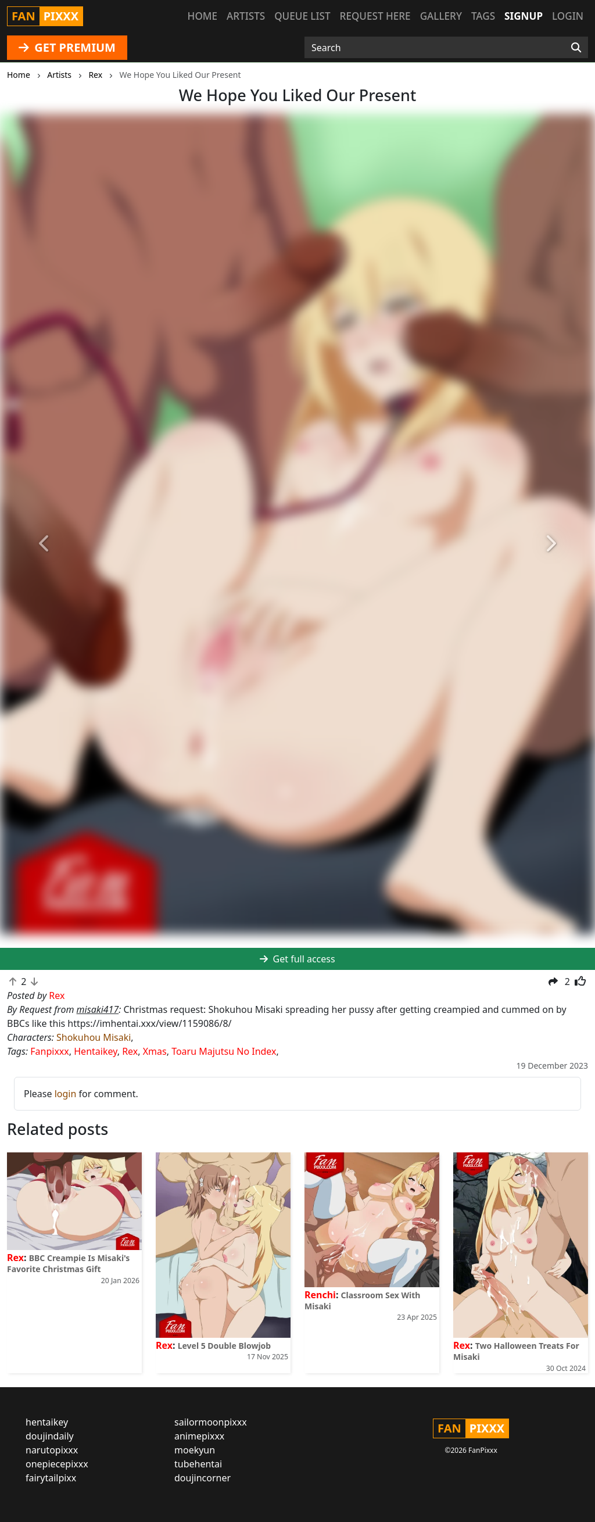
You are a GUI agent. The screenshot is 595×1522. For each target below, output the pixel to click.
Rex (130, 1051)
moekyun (194, 1450)
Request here (375, 16)
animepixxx (199, 1436)
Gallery (441, 16)
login (66, 1093)
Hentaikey (95, 1051)
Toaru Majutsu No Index (223, 1051)
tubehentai (198, 1463)
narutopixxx (52, 1450)
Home (202, 16)
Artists (246, 16)
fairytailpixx (51, 1477)
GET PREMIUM (67, 47)
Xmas (155, 1051)
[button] (44, 544)
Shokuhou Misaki (93, 1037)
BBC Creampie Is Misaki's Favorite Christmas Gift (68, 1263)
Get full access (297, 958)
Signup (523, 16)
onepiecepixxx (57, 1463)
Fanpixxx (49, 1051)
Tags (483, 16)
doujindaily (50, 1436)
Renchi (320, 1294)
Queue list (302, 16)
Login (567, 16)
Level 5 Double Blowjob (224, 1345)
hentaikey (47, 1422)
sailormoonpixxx (210, 1422)
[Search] (576, 48)
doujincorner (202, 1477)
